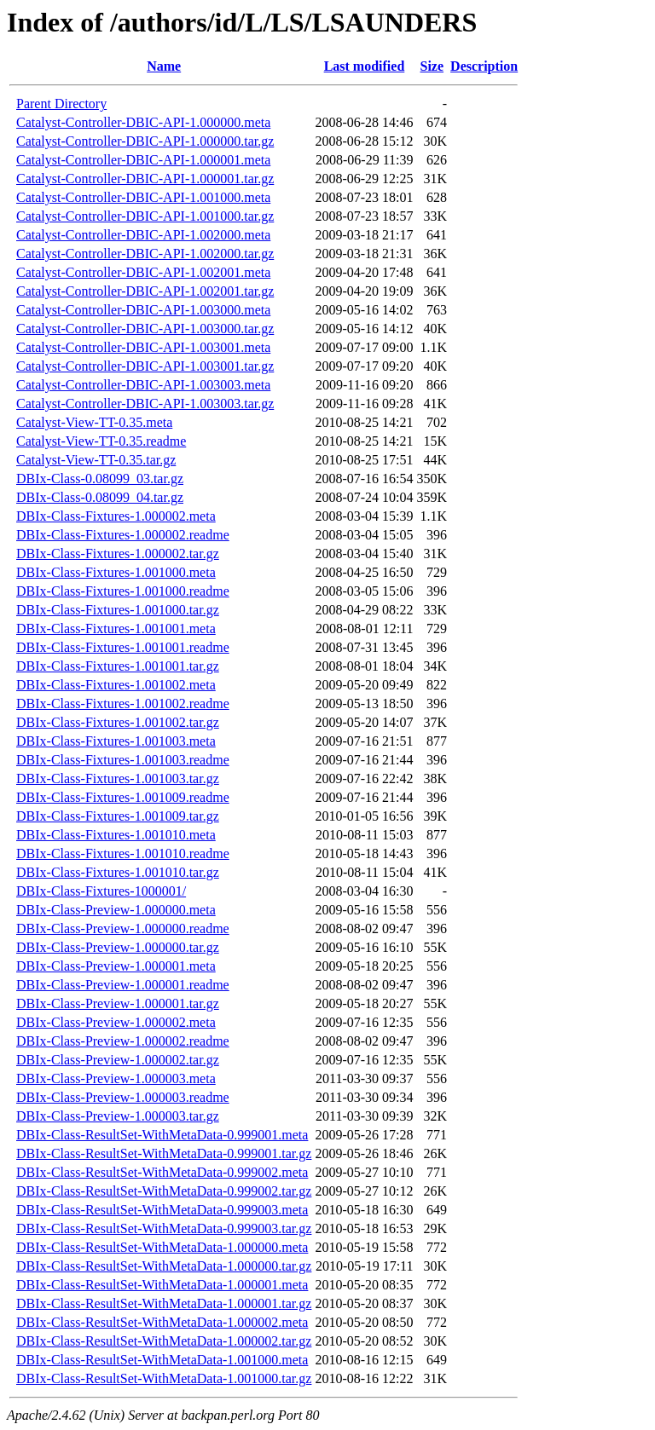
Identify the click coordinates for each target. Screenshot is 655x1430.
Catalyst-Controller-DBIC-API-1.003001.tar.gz (145, 366)
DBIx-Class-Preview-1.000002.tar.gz (117, 1059)
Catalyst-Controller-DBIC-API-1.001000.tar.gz (145, 216)
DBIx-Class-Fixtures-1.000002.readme (122, 535)
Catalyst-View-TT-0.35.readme (101, 441)
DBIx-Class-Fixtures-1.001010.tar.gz (117, 872)
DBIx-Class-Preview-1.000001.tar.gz (117, 1003)
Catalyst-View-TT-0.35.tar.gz (96, 460)
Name (164, 66)
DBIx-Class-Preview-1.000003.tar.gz (117, 1116)
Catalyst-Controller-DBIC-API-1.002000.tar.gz (145, 253)
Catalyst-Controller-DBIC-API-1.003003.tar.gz (145, 403)
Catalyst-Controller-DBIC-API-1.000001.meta (143, 160)
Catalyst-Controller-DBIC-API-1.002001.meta (143, 272)
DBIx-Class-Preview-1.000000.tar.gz (117, 947)
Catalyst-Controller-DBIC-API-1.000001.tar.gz (145, 178)
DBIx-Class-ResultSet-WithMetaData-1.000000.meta (162, 1247)
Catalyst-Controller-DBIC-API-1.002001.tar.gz (145, 291)
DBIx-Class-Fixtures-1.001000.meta (116, 572)
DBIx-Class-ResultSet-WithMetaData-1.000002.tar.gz (163, 1341)
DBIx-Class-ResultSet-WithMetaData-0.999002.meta (162, 1172)
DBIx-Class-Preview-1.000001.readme (122, 984)
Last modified (364, 66)
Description (484, 66)
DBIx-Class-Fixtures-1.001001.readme (122, 647)
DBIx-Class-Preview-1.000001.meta (116, 966)
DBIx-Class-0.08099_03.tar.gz (99, 478)
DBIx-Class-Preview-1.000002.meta (116, 1022)
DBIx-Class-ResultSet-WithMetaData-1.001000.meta (162, 1359)
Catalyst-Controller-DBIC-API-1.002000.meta (143, 235)
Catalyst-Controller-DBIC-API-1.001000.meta (143, 197)
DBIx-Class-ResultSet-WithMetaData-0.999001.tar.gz (163, 1153)
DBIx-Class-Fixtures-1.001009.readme (122, 797)
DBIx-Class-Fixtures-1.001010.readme (122, 853)
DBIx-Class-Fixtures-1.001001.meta (116, 628)
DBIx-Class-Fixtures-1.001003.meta (116, 741)
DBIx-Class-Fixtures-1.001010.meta (116, 834)
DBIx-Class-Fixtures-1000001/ (101, 891)
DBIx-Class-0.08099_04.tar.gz (99, 497)
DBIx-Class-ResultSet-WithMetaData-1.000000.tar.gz (163, 1266)
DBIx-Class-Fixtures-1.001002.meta (116, 685)
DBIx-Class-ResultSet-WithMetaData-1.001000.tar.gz (163, 1378)
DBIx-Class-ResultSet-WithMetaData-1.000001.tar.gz (163, 1303)
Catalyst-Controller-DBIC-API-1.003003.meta (143, 385)
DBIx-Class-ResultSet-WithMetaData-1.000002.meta (162, 1322)
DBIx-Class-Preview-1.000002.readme (122, 1041)
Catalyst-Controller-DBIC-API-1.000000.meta (143, 122)
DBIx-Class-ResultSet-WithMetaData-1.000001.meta (162, 1284)
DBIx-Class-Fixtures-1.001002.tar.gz (117, 722)
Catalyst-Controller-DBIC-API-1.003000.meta (143, 310)
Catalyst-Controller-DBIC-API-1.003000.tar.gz (145, 328)
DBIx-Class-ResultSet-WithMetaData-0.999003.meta (162, 1209)
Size (432, 66)
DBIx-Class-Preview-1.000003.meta (116, 1078)
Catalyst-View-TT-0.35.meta (94, 422)
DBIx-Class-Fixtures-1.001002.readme (122, 703)
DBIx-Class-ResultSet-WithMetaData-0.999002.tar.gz (163, 1191)
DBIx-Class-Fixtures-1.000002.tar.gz (117, 553)
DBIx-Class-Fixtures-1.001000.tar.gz (117, 610)
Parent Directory (61, 103)
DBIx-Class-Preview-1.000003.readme (122, 1097)
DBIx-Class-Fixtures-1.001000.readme (122, 591)
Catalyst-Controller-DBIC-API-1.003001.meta (143, 347)
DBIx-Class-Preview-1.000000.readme (122, 928)
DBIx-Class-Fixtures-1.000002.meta (116, 516)
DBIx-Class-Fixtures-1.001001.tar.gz (117, 666)
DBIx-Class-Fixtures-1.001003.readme (122, 759)
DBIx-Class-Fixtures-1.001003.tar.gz (117, 778)
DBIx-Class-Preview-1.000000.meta (116, 909)
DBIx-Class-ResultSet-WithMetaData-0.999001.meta (162, 1134)
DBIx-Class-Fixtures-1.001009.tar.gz (117, 816)
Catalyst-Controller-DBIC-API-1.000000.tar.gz (145, 141)
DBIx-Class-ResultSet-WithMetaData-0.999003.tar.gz (163, 1228)
